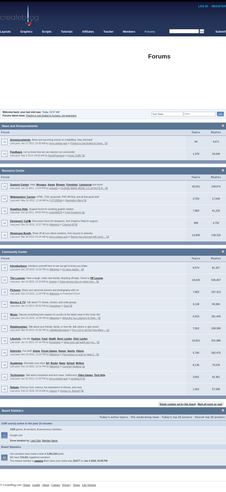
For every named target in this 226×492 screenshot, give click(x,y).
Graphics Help (19, 209)
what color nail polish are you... (80, 342)
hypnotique (55, 306)
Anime (36, 351)
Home (26, 485)
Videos (80, 351)
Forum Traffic (74, 155)
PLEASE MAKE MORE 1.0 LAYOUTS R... (83, 188)
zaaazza (38, 461)
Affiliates (88, 31)
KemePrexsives (56, 155)
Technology (17, 375)
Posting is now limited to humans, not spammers (51, 115)
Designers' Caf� (20, 221)
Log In (203, 6)
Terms (76, 485)
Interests (15, 350)
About (45, 485)
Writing (80, 363)
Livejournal (85, 184)
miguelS (53, 188)
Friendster (72, 184)
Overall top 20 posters (210, 417)
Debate (14, 387)
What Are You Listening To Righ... (79, 318)
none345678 (55, 212)
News (62, 363)
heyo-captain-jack (58, 143)
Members (129, 31)
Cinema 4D (68, 224)
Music (13, 314)
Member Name (50, 440)
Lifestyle (15, 338)
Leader (36, 485)
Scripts (47, 31)
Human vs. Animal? (70, 391)
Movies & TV (17, 302)
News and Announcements (20, 126)
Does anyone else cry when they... (78, 281)
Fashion (35, 338)
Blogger (60, 184)
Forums (150, 31)
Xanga (51, 184)
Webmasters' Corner (22, 196)
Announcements (20, 139)
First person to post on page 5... (79, 354)
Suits (66, 306)
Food (44, 338)
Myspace (41, 184)
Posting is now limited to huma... (87, 143)
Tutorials (67, 31)
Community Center (14, 252)
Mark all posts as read (210, 404)
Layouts (5, 31)
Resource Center (13, 170)
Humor (62, 351)
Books (54, 363)
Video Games (85, 375)
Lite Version (89, 485)
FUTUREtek (56, 200)
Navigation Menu (74, 200)
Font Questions (73, 212)
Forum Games (49, 351)
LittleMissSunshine (59, 330)
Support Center (19, 184)
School (70, 363)
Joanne (53, 281)
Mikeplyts (54, 224)
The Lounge (17, 278)
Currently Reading (71, 366)
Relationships (18, 326)
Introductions (18, 265)
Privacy (66, 485)
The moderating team (145, 417)
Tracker (108, 31)
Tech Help (99, 375)
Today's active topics (114, 417)
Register (219, 6)
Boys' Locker (64, 338)
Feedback (16, 152)
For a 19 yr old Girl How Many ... (89, 330)
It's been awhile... (71, 269)
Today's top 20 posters (177, 417)
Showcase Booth (20, 233)
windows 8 (76, 378)
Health (52, 338)
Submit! (220, 31)
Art (47, 363)
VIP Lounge (96, 278)
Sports (71, 351)
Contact (55, 485)
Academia (16, 363)
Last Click (36, 440)
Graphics (26, 31)
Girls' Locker (80, 338)
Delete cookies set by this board (178, 404)
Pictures (15, 290)
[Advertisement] (74, 76)
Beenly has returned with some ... (88, 237)
